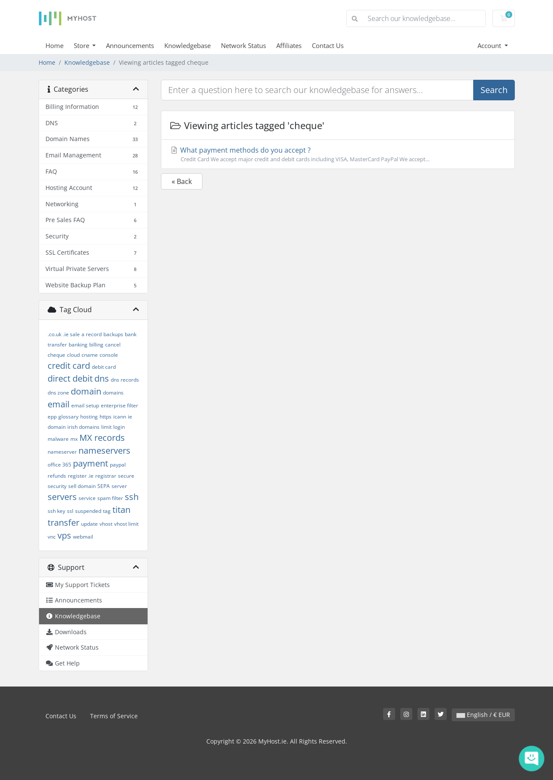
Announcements (130, 45)
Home (54, 45)
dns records (125, 379)
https (106, 416)
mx (74, 439)
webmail (83, 536)
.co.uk (54, 334)
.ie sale (71, 334)
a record (92, 334)
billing (96, 344)
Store (82, 45)
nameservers (104, 450)
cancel (113, 344)
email (59, 404)
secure (126, 475)
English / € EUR (483, 715)
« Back (182, 181)
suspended (88, 511)
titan (121, 509)
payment (90, 463)
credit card (69, 365)
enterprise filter (119, 405)
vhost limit (126, 523)
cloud (73, 354)
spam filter (110, 498)
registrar (105, 475)
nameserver (62, 451)
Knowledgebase (187, 45)
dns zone (58, 392)
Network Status (243, 45)
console (109, 354)
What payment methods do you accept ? (338, 154)
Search (494, 90)
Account (490, 45)
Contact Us (328, 45)
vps (64, 535)
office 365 (59, 464)
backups (113, 334)
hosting (89, 416)
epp (52, 416)
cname (90, 354)
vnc (52, 536)
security (57, 486)
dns (101, 378)
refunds (57, 475)
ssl (70, 511)
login (119, 427)
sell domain (82, 486)
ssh (132, 497)
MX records (102, 437)
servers (62, 497)
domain (86, 391)
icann (119, 416)
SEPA (103, 486)
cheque (56, 354)
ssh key (56, 511)
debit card (104, 366)
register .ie (81, 475)
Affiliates (289, 45)
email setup (85, 405)
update (89, 523)
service (87, 498)
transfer (63, 522)
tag (107, 511)
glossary (68, 416)
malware (58, 439)
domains (113, 392)
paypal (118, 464)
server (119, 486)
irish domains (83, 427)
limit (106, 427)
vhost (106, 523)
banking (78, 344)
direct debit (70, 378)
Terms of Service (114, 716)
